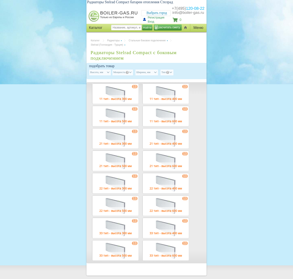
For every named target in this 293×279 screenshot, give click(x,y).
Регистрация (156, 17)
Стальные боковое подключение (147, 40)
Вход (151, 21)
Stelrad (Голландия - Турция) (107, 44)
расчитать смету (169, 27)
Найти (147, 27)
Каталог (95, 40)
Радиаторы (113, 40)
